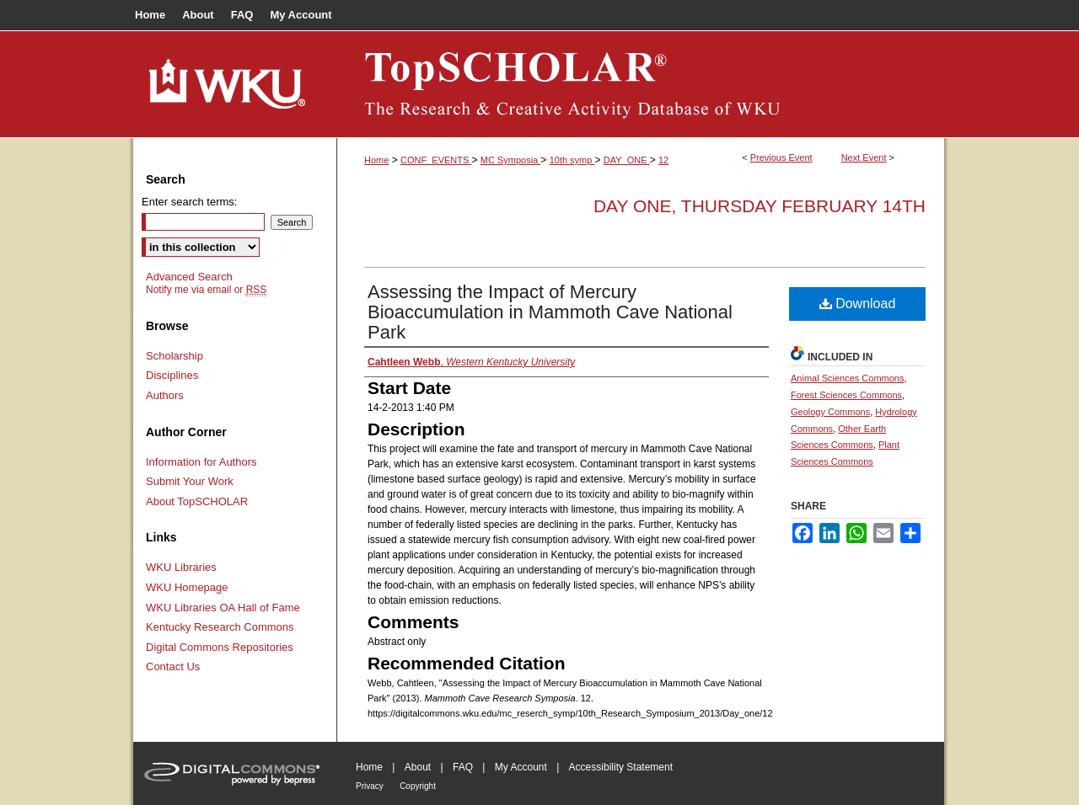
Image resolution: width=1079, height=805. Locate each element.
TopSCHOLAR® (641, 84)
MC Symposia (510, 160)
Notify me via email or (206, 290)
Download (857, 303)
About (418, 767)
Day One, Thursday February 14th (759, 206)
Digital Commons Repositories (219, 647)
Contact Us (173, 666)
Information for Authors (201, 462)
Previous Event (781, 157)
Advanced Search (189, 276)
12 (663, 160)
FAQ (463, 767)
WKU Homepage (187, 587)
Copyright (418, 786)
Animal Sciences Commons (848, 378)
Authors (165, 395)
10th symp (572, 160)
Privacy (370, 786)
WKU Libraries (181, 567)
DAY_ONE (627, 160)
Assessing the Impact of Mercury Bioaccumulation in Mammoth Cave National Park (550, 312)
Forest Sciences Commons (846, 395)
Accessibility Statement (621, 767)
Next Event (864, 157)
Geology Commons (830, 412)
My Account (521, 767)
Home (376, 160)
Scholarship (174, 355)
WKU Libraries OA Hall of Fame (223, 607)
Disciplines (172, 375)
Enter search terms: (189, 201)
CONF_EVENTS (435, 160)
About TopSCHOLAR (197, 501)
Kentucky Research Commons (220, 627)
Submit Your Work (190, 481)
